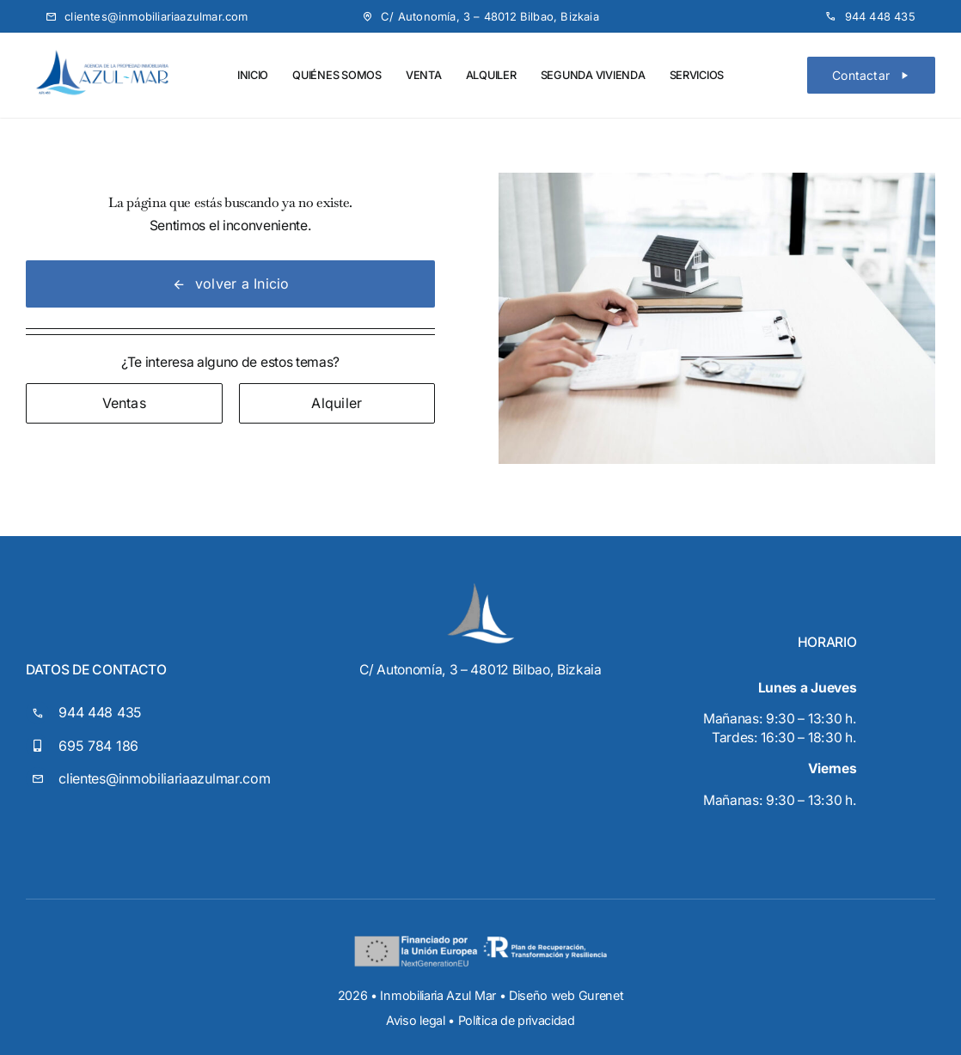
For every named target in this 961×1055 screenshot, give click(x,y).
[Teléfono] (870, 16)
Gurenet (601, 995)
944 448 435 (100, 712)
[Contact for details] (124, 403)
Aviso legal (415, 1020)
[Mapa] (480, 16)
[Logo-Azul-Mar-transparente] (102, 53)
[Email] (147, 16)
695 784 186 (98, 745)
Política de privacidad (516, 1020)
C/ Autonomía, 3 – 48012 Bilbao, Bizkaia (480, 670)
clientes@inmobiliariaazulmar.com (164, 778)
